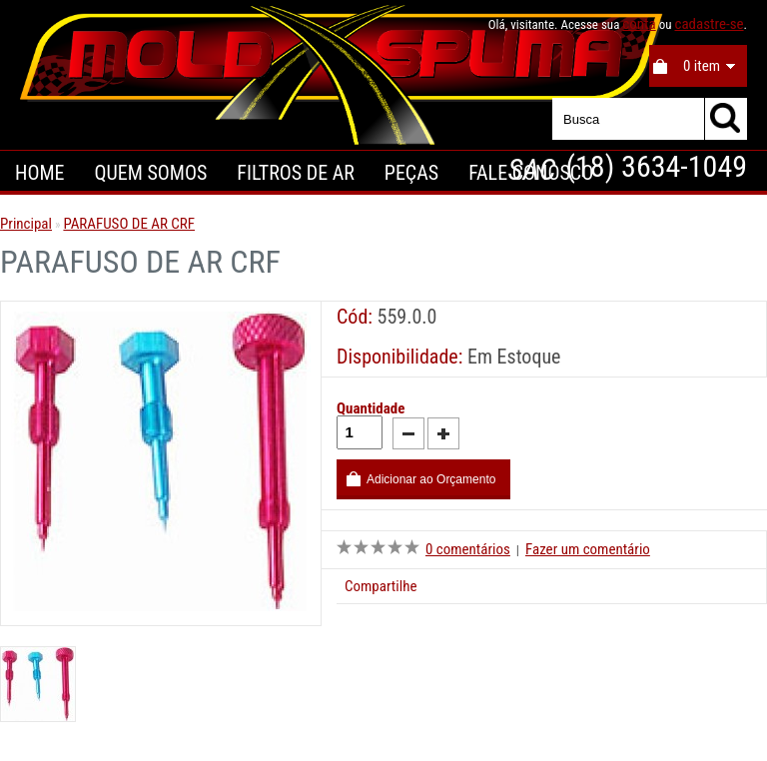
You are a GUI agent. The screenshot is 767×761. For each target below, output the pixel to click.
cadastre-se (708, 24)
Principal (26, 224)
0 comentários (467, 549)
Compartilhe (380, 586)
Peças (411, 173)
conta (638, 24)
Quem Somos (150, 173)
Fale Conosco (530, 173)
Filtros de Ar (296, 173)
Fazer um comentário (587, 549)
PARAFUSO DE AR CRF (129, 224)
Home (39, 173)
